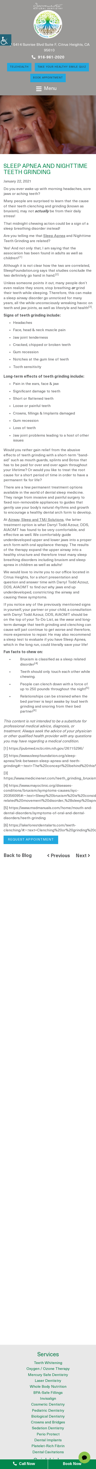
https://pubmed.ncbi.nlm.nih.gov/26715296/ (46, 749)
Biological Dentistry (48, 1417)
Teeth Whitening (48, 1363)
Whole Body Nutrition (48, 1387)
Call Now (24, 1464)
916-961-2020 (48, 57)
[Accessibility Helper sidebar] (5, 40)
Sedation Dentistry (48, 1428)
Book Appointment (48, 78)
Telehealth (19, 67)
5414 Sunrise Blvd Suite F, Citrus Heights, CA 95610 (49, 47)
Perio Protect (48, 1434)
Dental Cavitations (48, 1452)
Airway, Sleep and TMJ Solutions (36, 520)
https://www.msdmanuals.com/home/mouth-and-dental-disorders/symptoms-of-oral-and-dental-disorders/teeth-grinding (48, 813)
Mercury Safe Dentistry (48, 1375)
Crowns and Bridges (48, 1422)
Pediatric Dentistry (48, 1411)
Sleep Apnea (54, 236)
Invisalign (48, 1399)
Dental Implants (48, 1440)
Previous (58, 855)
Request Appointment (31, 839)
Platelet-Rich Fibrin (48, 1446)
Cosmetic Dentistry (48, 1405)
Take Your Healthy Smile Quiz (62, 67)
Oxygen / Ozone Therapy (48, 1369)
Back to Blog (18, 855)
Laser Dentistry (48, 1381)
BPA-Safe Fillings (48, 1393)
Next (83, 855)
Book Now (72, 1464)
